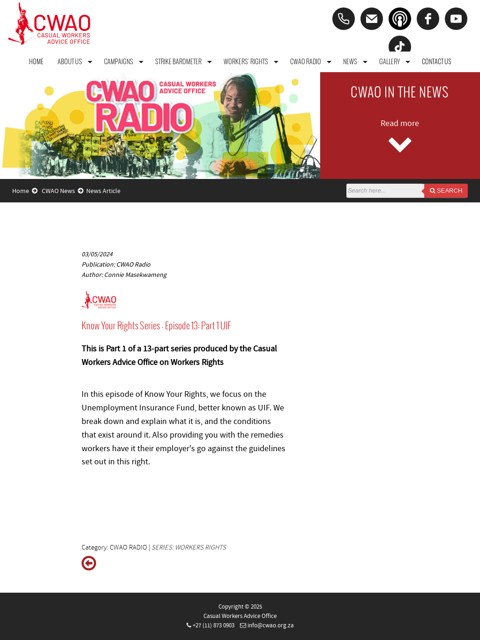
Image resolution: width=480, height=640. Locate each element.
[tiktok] (400, 47)
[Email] (371, 18)
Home (25, 191)
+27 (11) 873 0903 (213, 625)
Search (446, 190)
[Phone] (343, 18)
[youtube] (456, 18)
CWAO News (62, 191)
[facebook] (428, 18)
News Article (103, 191)
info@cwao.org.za (271, 625)
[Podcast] (400, 18)
